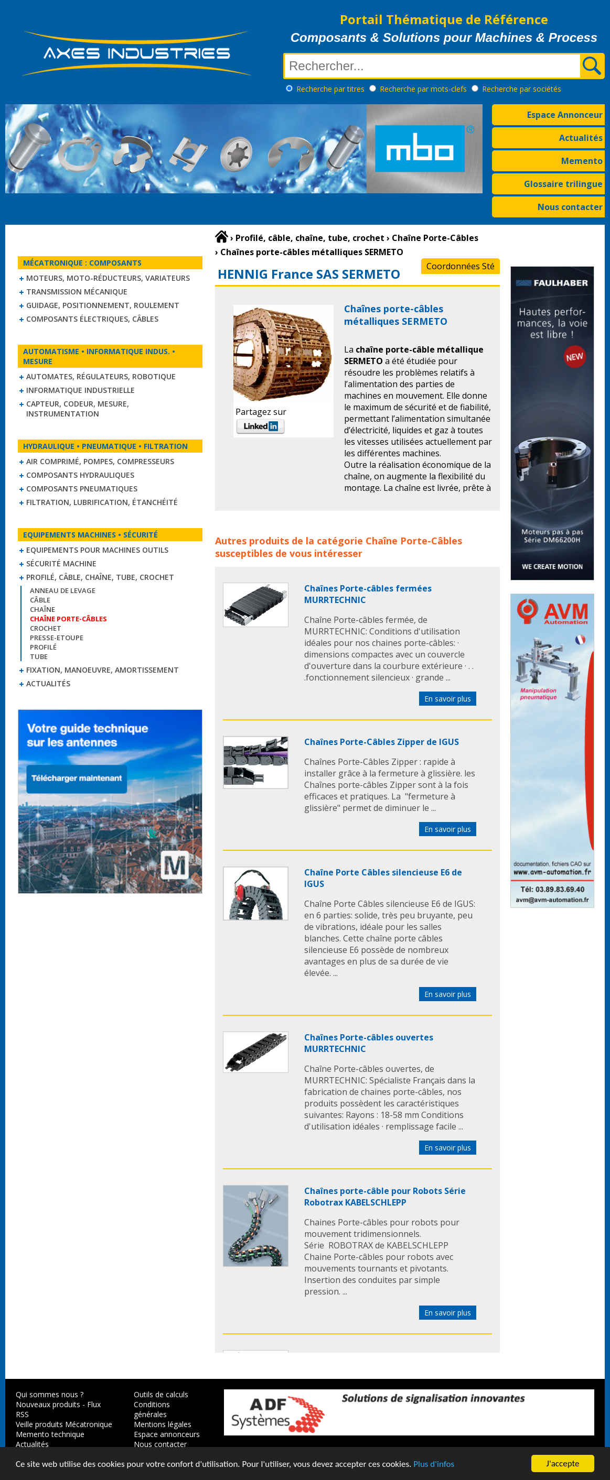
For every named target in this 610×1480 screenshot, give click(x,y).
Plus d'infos (433, 1464)
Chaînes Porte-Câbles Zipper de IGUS (381, 742)
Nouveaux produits (48, 1404)
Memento (582, 161)
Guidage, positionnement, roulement (102, 305)
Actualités (581, 138)
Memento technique (50, 1434)
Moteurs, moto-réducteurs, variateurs (108, 278)
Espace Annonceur (565, 114)
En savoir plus (447, 699)
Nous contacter (570, 207)
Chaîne (42, 609)
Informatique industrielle (80, 390)
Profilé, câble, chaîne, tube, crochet (100, 577)
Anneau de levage (62, 590)
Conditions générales (152, 1409)
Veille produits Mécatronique (64, 1424)
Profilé (43, 647)
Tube (39, 656)
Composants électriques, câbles (92, 319)
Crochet (45, 628)
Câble (40, 600)
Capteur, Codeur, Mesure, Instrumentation (77, 409)
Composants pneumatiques (81, 489)
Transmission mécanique (76, 292)
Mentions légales (162, 1424)
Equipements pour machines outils (97, 550)
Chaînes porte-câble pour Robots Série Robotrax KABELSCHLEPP (385, 1196)
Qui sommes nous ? (49, 1394)
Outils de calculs (161, 1394)
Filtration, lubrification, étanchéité (102, 502)
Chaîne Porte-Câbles (414, 540)
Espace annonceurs (167, 1434)
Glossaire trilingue (563, 184)
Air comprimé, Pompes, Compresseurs (100, 461)
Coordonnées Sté (460, 266)
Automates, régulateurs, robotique (101, 376)
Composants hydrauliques (80, 475)
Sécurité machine (61, 563)
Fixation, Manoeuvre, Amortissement (102, 670)
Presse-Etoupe (56, 637)
